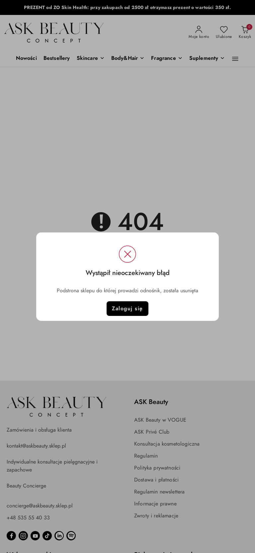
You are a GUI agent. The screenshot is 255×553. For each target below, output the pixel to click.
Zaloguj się (127, 308)
